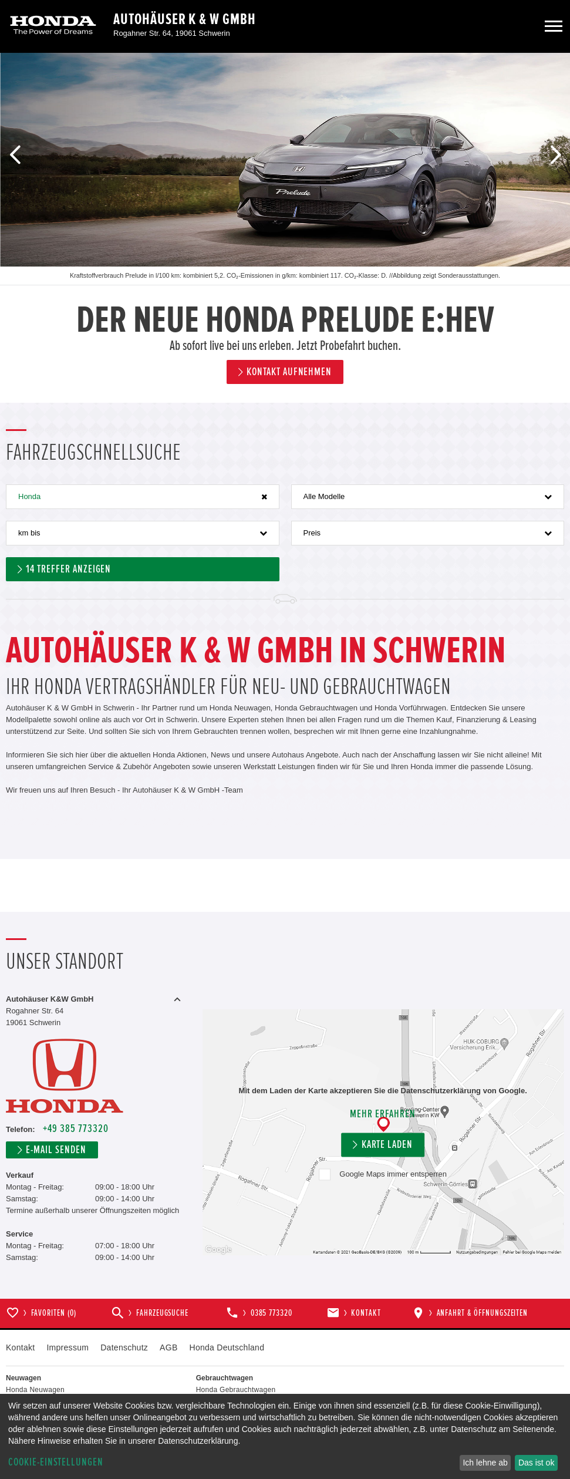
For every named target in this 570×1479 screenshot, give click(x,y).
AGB (168, 1347)
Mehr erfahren (382, 1114)
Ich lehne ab (485, 1462)
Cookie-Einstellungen (55, 1462)
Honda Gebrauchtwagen (236, 1390)
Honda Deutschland (227, 1347)
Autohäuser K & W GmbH (184, 19)
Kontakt (20, 1347)
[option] (285, 228)
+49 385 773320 (75, 1128)
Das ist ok (536, 1462)
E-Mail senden (56, 1149)
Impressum (67, 1347)
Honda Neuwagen (35, 1390)
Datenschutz (124, 1347)
